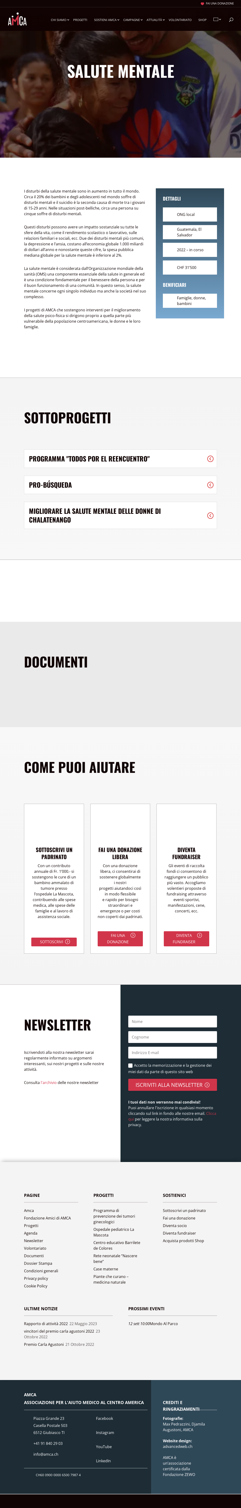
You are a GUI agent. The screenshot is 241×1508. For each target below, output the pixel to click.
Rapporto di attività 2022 (46, 1323)
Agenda (30, 1233)
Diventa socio (175, 1225)
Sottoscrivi (51, 941)
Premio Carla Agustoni (44, 1344)
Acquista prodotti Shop (183, 1240)
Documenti (34, 1255)
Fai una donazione (220, 3)
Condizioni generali (41, 1270)
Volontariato (180, 20)
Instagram (105, 1432)
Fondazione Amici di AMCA (47, 1218)
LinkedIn (103, 1460)
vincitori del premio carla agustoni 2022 (59, 1331)
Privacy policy (36, 1278)
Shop (202, 20)
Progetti (80, 20)
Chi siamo (58, 20)
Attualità (154, 20)
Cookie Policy (35, 1286)
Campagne (131, 20)
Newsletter (33, 1240)
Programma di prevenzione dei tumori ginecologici (114, 1216)
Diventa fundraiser (184, 938)
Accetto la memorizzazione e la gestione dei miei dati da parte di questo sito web (170, 1068)
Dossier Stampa (38, 1263)
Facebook (104, 1418)
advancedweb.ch (178, 1446)
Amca (29, 1210)
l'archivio (49, 1082)
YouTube (104, 1446)
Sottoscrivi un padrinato (184, 1210)
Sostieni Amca (105, 20)
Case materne (105, 1269)
